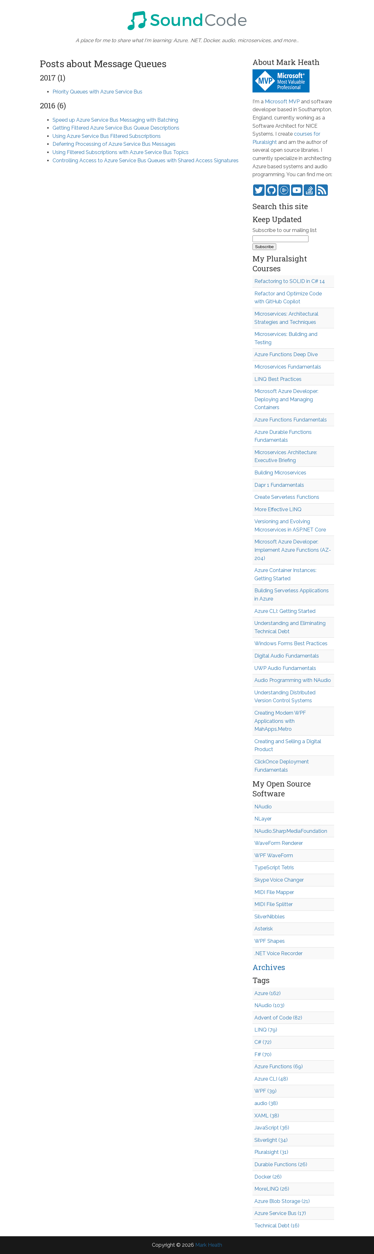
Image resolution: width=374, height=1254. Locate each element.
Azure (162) (267, 993)
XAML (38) (266, 1116)
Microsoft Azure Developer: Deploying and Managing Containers (286, 399)
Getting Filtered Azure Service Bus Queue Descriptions (116, 128)
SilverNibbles (269, 917)
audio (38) (266, 1103)
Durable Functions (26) (280, 1164)
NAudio (263, 807)
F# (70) (262, 1054)
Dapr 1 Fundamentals (279, 485)
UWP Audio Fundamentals (285, 668)
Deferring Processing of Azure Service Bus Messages (114, 144)
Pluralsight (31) (271, 1152)
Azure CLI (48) (271, 1079)
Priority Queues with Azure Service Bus (97, 92)
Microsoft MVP (282, 102)
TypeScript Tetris (274, 868)
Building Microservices (280, 473)
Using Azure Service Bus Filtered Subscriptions (107, 136)
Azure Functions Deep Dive (286, 354)
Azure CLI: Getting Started (284, 611)
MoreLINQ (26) (271, 1189)
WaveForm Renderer (278, 843)
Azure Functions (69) (278, 1067)
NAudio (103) (269, 1005)
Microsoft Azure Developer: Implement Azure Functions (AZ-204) (292, 550)
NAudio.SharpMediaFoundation (290, 831)
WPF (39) (265, 1091)
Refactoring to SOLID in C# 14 (289, 281)
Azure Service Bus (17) (280, 1213)
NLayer (262, 819)
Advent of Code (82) (278, 1018)
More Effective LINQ (278, 509)
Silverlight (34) (271, 1140)
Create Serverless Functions (286, 497)
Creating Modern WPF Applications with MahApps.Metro (280, 721)
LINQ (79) (265, 1030)
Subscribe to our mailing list (284, 230)
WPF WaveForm (273, 855)
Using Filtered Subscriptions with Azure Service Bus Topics (121, 152)
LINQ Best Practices (278, 379)
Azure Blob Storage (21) (282, 1201)
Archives (268, 967)
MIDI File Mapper (274, 892)
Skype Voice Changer (279, 880)
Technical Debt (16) (276, 1226)
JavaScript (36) (271, 1128)
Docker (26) (268, 1177)
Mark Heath (208, 1245)
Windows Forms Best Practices (290, 643)
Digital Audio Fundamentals (286, 656)
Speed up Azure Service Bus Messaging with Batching (115, 120)
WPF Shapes (269, 941)
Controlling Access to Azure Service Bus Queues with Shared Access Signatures (146, 161)
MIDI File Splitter (273, 904)
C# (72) (262, 1042)
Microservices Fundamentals (287, 367)
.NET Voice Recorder (278, 953)
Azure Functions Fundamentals (290, 420)
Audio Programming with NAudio (292, 680)
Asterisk (263, 929)
